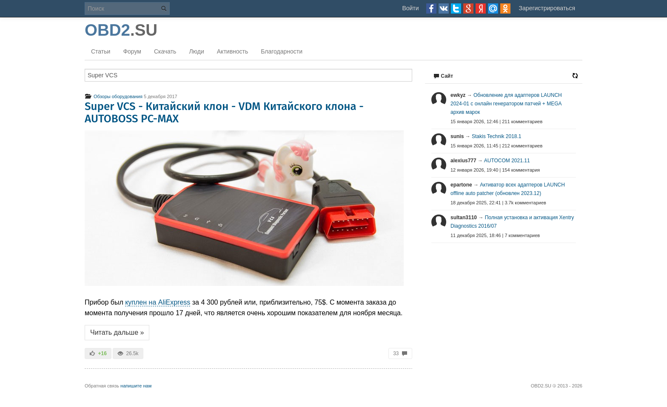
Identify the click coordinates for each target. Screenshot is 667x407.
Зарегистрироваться (547, 8)
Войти (410, 8)
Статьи (100, 51)
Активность (232, 51)
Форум (132, 51)
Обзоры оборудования (114, 96)
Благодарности (281, 51)
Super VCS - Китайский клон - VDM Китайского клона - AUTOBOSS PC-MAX (224, 112)
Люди (196, 51)
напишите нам (135, 385)
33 (400, 353)
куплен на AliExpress (157, 302)
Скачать (165, 51)
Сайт (443, 76)
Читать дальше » (117, 332)
